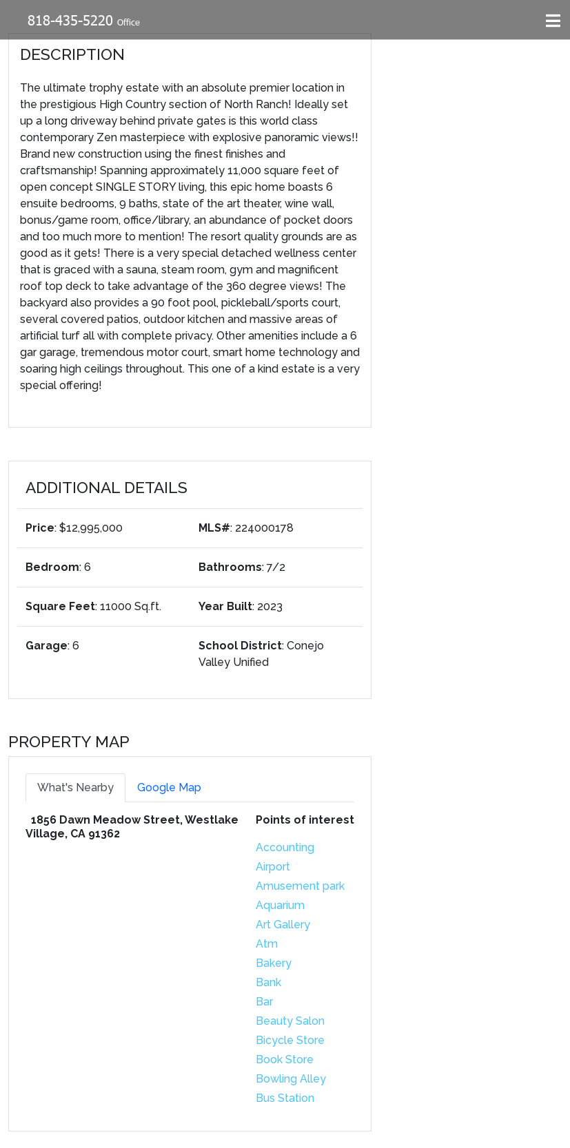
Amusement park (300, 886)
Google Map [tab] (169, 787)
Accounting (285, 847)
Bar (264, 1001)
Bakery (274, 963)
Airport (273, 866)
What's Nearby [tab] (75, 787)
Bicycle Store (290, 1040)
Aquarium (280, 905)
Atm (267, 943)
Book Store (285, 1059)
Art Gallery (283, 924)
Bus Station (285, 1098)
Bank (268, 982)
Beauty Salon (290, 1020)
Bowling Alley (291, 1078)
